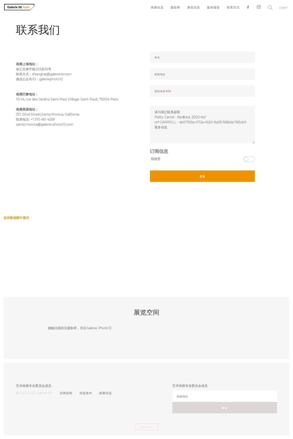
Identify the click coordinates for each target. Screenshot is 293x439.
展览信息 (191, 8)
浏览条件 (86, 393)
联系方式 (231, 8)
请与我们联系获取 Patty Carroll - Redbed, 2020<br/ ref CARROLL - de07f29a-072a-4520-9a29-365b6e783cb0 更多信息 (202, 124)
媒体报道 (211, 8)
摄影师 (173, 8)
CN (280, 8)
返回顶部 (146, 427)
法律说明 (66, 393)
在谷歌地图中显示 (16, 218)
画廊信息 (154, 8)
